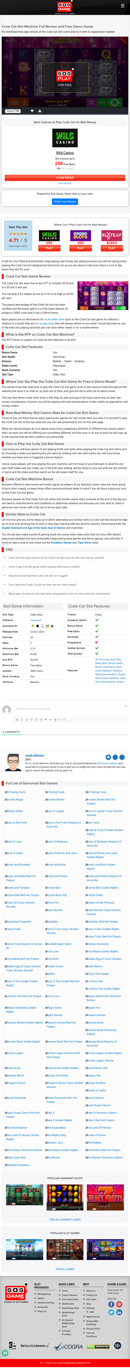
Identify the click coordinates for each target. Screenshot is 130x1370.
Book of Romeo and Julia (62, 852)
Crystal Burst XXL (57, 894)
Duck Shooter (55, 909)
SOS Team (91, 1299)
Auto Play (115, 659)
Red (97, 678)
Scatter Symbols (110, 678)
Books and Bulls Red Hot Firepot (21, 877)
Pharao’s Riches (96, 1014)
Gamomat (35, 620)
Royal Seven (13, 1067)
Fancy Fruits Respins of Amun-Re (24, 945)
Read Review (65, 183)
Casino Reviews (69, 1294)
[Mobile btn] (123, 6)
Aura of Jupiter (55, 810)
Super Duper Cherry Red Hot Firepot (23, 1114)
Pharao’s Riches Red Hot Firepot (61, 1024)
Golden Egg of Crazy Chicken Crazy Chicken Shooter (23, 968)
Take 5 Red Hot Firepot (100, 1119)
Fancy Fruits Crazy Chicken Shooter (63, 930)
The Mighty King (56, 1134)
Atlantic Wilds (14, 810)
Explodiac (52, 921)
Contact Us (91, 1294)
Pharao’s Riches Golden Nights (24, 1022)
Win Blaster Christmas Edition (105, 1157)
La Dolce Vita (95, 980)
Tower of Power (96, 1134)
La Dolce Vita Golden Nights (103, 988)
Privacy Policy (93, 1328)
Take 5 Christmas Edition (102, 1112)
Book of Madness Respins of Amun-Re (104, 843)
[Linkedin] (122, 757)
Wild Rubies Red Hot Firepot (103, 1149)
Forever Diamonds (98, 943)
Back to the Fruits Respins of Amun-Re (64, 824)
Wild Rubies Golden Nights (62, 1149)
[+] (64, 719)
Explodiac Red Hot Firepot (102, 921)
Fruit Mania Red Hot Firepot (22, 958)
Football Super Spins (59, 943)
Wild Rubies (94, 1142)
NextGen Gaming (46, 1302)
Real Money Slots (70, 1307)
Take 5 (51, 1112)
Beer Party (93, 822)
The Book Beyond (16, 1127)
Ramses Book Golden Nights (23, 1041)
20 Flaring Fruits (16, 791)
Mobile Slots (68, 1303)
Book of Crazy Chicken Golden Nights (105, 831)
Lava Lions (53, 995)
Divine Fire (53, 902)
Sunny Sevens (95, 1097)
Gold (118, 667)
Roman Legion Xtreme (100, 1060)
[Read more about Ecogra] (68, 1345)
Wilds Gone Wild (16, 1157)
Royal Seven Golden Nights (63, 1067)
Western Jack (55, 1142)
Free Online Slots (70, 1299)
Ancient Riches (55, 799)
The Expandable (56, 1127)
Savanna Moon (15, 1075)
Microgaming (44, 1293)
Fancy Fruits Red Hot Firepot (104, 936)
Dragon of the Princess (100, 902)
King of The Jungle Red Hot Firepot (63, 982)
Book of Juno (14, 841)
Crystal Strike (95, 894)
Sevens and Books (58, 1075)
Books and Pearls (57, 875)
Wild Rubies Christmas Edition (24, 1149)
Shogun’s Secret (15, 1082)
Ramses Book (95, 1022)
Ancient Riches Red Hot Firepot (101, 801)
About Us (90, 1290)
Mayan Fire (93, 1007)
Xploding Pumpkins (17, 1164)
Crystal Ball (53, 887)
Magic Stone (54, 1007)
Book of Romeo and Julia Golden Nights (102, 854)
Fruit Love (52, 951)
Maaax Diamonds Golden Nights (21, 1009)
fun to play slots (44, 323)
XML (92, 1311)
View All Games (65, 1268)
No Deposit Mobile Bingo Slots (68, 1322)
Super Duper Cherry (98, 1104)
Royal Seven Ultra (97, 1067)
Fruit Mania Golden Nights (102, 951)
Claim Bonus (65, 177)
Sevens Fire (94, 1075)
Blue (104, 663)
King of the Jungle (98, 973)
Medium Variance (112, 670)
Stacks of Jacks (96, 1090)
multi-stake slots (54, 319)
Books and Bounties (18, 864)
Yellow (120, 682)
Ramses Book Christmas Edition (101, 1031)
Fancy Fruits (13, 928)
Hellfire (51, 973)
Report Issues (93, 1316)
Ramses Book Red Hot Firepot (65, 1041)
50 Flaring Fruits (96, 791)
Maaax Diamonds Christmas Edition (104, 997)
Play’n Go (42, 1310)
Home (65, 1290)
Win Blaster (53, 1157)
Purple (121, 674)
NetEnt (41, 1298)
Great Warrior (95, 965)
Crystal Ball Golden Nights (102, 887)
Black (98, 663)
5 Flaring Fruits (55, 791)
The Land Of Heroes (99, 1127)
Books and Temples (18, 887)
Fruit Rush (53, 958)
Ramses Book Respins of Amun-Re (102, 1043)
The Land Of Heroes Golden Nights (22, 1136)
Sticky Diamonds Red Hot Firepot (62, 1099)
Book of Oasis (14, 852)
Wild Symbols (108, 682)
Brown (98, 667)
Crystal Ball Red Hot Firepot (22, 894)
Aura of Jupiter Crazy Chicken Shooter (104, 812)
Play (49, 248)
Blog (88, 1303)
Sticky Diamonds (16, 1097)
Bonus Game (115, 663)
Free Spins (109, 667)
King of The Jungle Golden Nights (22, 982)
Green (98, 670)
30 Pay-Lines (102, 659)
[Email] (109, 757)
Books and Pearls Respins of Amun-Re (104, 877)
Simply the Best (96, 1082)
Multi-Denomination (106, 674)
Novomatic (43, 1306)
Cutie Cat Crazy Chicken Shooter (20, 904)
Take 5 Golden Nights (59, 1119)
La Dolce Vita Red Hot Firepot (23, 995)
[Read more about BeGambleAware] (34, 1345)
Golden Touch (55, 965)
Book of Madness (57, 841)
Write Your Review (65, 201)
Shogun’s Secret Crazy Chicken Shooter (65, 1084)
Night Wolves (54, 1014)
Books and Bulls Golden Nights (101, 866)
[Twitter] (116, 757)
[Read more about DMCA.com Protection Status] (98, 1346)
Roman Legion (14, 1052)
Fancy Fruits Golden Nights (103, 928)
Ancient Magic (14, 799)
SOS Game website (107, 762)
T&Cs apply (67, 168)
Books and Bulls (56, 864)
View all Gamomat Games (65, 1219)
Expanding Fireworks (18, 921)
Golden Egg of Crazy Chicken (104, 958)
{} (59, 719)
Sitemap (90, 1307)
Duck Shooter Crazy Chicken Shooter (104, 911)
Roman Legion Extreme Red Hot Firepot (63, 1054)
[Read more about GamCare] (12, 1345)
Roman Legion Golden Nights (104, 1052)
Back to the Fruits (16, 822)
